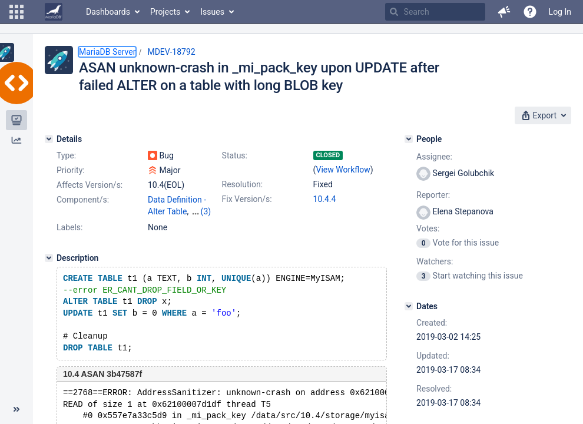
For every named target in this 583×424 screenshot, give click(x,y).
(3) (206, 211)
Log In (560, 11)
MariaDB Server (107, 52)
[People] (409, 139)
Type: (66, 155)
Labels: (69, 227)
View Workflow (343, 169)
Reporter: (433, 195)
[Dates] (409, 306)
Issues (212, 11)
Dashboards (108, 11)
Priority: (71, 170)
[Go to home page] (53, 12)
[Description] (49, 258)
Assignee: (434, 156)
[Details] (49, 139)
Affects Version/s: (89, 185)
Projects (165, 11)
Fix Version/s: (247, 199)
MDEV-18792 (171, 52)
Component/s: (83, 199)
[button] (16, 12)
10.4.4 (324, 199)
